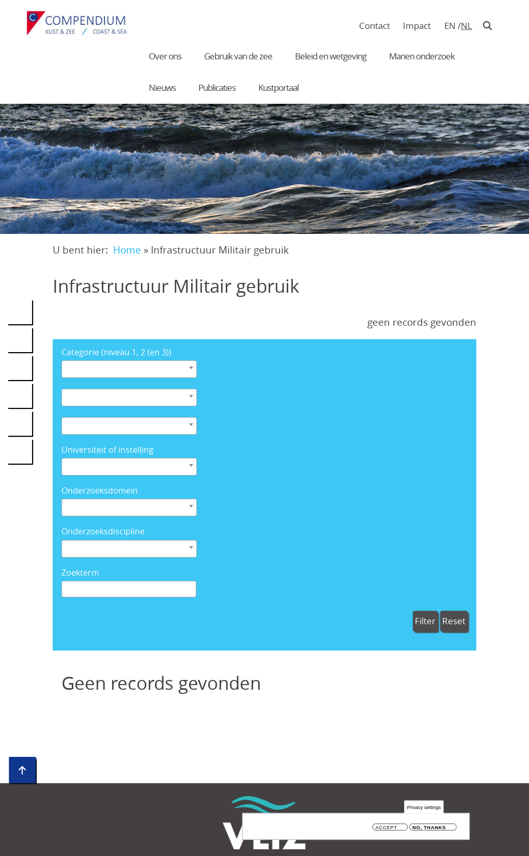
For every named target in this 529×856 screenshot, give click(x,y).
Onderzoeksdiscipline (103, 531)
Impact (417, 25)
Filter (425, 621)
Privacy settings (424, 807)
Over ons (165, 56)
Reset (453, 621)
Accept (386, 828)
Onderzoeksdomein (99, 490)
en (450, 25)
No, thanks (429, 828)
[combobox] (129, 369)
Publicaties (217, 87)
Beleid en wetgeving (330, 56)
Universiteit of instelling (107, 450)
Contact (374, 25)
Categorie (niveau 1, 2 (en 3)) (116, 352)
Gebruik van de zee (238, 56)
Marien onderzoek (422, 56)
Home (127, 249)
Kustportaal (278, 87)
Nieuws (162, 87)
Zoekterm (80, 572)
